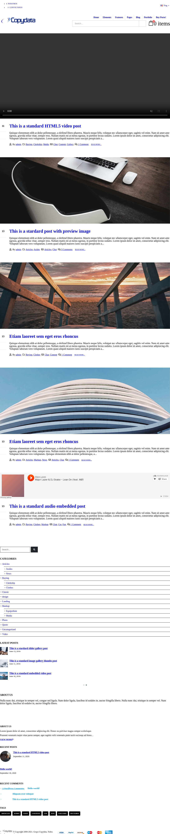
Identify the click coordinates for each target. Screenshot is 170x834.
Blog (138, 17)
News (44, 460)
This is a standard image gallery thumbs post (33, 660)
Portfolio (148, 17)
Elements (107, 17)
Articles (29, 249)
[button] (84, 685)
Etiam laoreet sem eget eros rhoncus (43, 336)
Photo (5, 620)
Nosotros (11, 4)
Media (46, 144)
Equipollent (11, 611)
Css (59, 524)
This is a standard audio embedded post (47, 506)
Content (62, 144)
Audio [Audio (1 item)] (16, 813)
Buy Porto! (161, 17)
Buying (29, 144)
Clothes (36, 354)
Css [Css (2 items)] (45, 813)
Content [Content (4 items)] (36, 813)
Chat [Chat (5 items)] (25, 813)
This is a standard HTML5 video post (45, 125)
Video (5, 634)
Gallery (70, 144)
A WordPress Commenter (13, 788)
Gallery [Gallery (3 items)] (62, 813)
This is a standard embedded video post (30, 673)
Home (96, 17)
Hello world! (6, 769)
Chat (55, 144)
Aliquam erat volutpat (23, 794)
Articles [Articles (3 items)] (5, 813)
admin (18, 144)
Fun (64, 524)
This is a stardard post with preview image (50, 231)
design (5, 596)
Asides (37, 249)
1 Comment (83, 144)
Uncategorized (9, 629)
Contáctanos (15, 7)
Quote (5, 624)
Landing (6, 601)
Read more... (96, 144)
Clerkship (37, 144)
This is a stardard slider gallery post (28, 648)
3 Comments (66, 249)
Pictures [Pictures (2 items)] (74, 813)
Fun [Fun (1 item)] (52, 813)
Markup (37, 460)
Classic (5, 592)
